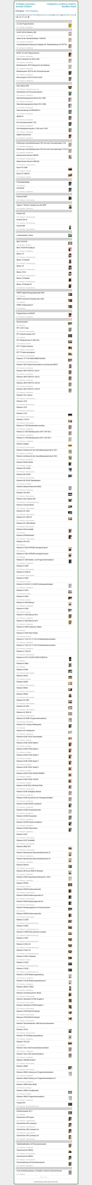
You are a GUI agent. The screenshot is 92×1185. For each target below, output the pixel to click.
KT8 (27, 11)
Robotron (34, 11)
